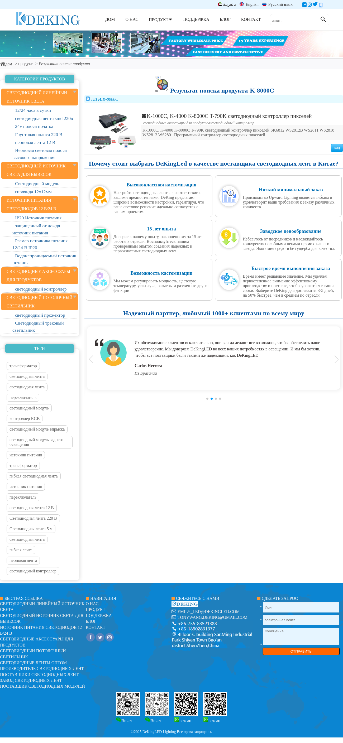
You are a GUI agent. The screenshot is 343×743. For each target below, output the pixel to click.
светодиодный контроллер (32, 571)
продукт (25, 63)
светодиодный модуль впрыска (37, 429)
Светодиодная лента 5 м (31, 529)
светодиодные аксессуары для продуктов (176, 123)
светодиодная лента (27, 376)
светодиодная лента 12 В (31, 507)
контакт (95, 627)
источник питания (25, 455)
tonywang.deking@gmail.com (212, 617)
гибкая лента (20, 550)
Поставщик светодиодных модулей (42, 686)
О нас (92, 603)
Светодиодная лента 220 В (33, 518)
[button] (207, 399)
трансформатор (23, 366)
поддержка (99, 615)
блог (91, 621)
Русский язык (277, 4)
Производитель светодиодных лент (42, 668)
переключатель (22, 397)
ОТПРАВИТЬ (301, 651)
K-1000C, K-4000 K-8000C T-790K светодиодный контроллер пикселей (226, 116)
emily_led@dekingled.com (209, 611)
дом (6, 64)
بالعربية (227, 4)
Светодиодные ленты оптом (33, 662)
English (249, 4)
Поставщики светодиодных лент (39, 674)
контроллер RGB (24, 418)
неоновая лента (23, 560)
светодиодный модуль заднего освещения (36, 442)
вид (337, 148)
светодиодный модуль (29, 408)
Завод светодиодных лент (31, 680)
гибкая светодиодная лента (33, 476)
